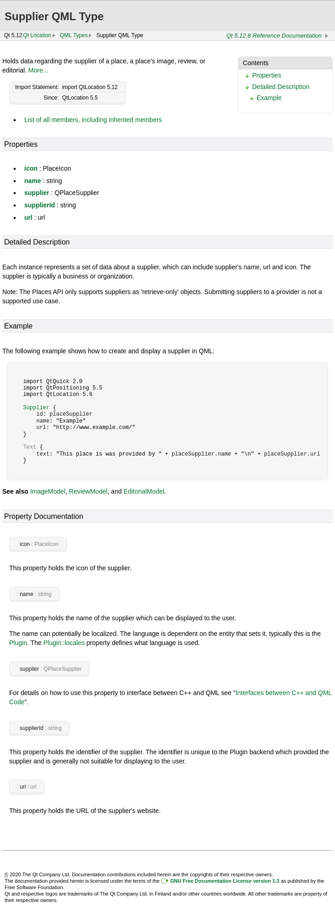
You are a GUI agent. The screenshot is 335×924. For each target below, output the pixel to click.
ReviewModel (88, 491)
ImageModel (48, 491)
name (32, 180)
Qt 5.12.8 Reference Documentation (274, 35)
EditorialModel (144, 491)
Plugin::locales (63, 642)
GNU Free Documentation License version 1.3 (224, 881)
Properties (266, 75)
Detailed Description (280, 86)
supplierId (39, 205)
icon (31, 168)
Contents (256, 63)
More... (38, 70)
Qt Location (37, 35)
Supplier (36, 408)
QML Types (74, 35)
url (28, 217)
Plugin (18, 642)
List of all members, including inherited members (93, 119)
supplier (36, 192)
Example (269, 97)
